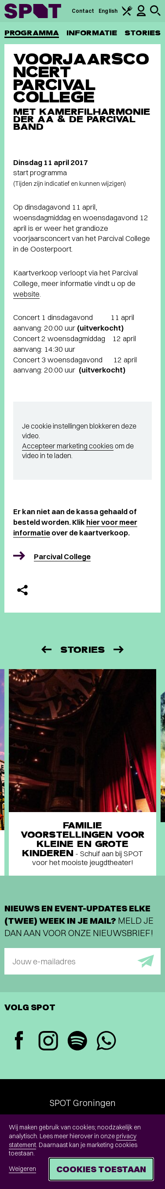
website (26, 293)
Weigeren (22, 1169)
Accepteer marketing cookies (68, 445)
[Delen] (22, 590)
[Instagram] (47, 1041)
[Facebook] (18, 1041)
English (108, 11)
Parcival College (62, 556)
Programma (31, 33)
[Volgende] (119, 649)
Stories (143, 33)
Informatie (91, 33)
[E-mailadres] (82, 961)
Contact (83, 11)
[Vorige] (45, 649)
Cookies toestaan (101, 1168)
